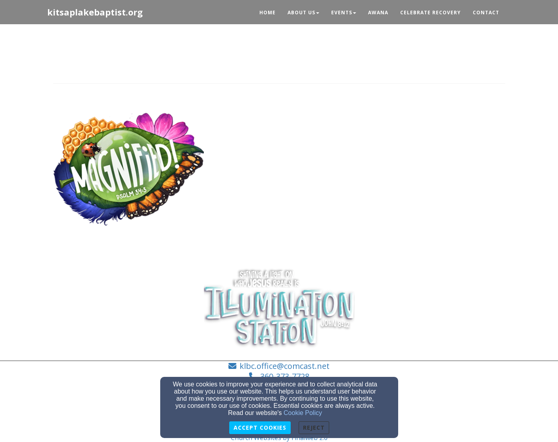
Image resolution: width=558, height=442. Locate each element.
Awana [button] (378, 12)
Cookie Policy (303, 412)
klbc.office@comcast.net (285, 366)
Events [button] (343, 12)
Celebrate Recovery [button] (430, 12)
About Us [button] (303, 12)
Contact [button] (486, 12)
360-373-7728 (284, 376)
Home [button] (267, 12)
